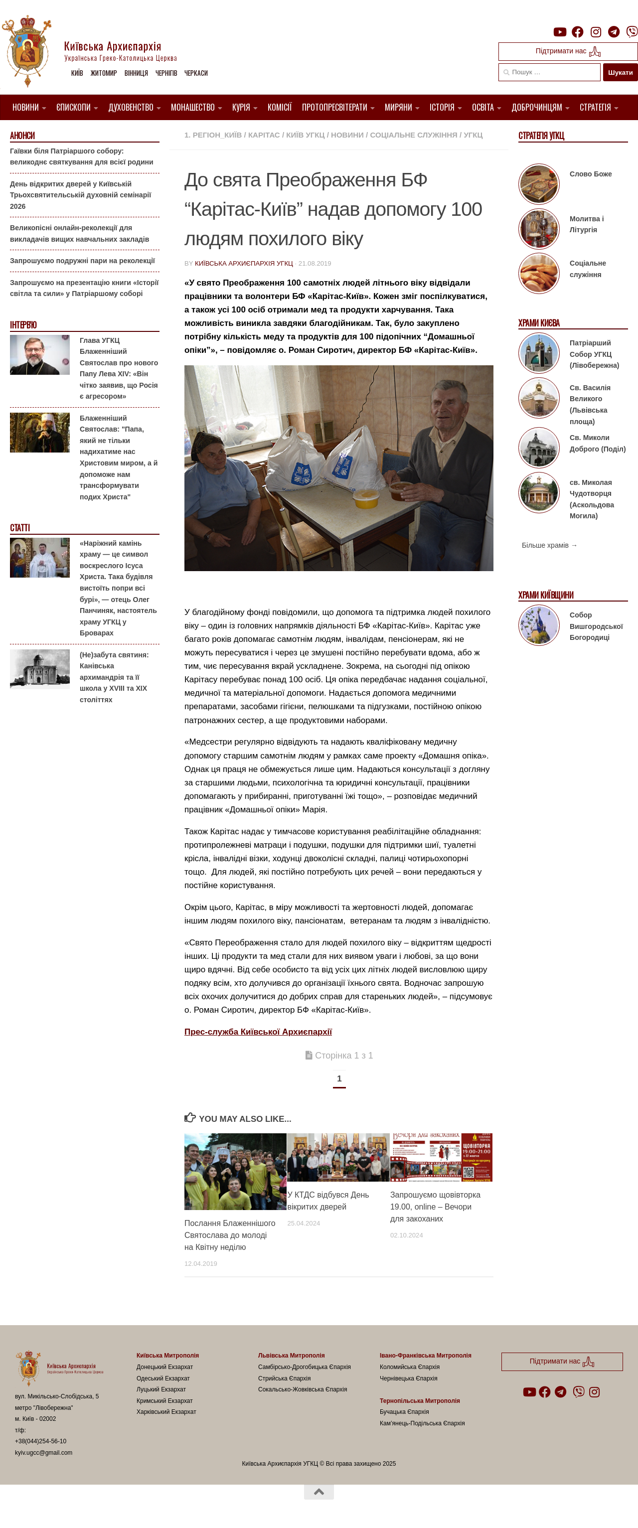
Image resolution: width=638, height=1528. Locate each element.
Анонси (22, 136)
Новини (25, 107)
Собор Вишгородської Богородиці (596, 626)
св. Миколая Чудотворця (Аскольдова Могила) (592, 499)
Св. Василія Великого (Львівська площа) (590, 405)
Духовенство (131, 107)
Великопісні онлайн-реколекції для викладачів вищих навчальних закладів (79, 233)
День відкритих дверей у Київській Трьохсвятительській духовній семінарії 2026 (80, 194)
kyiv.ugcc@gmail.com (43, 1452)
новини (347, 135)
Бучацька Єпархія (404, 1411)
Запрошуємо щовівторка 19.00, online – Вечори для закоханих (435, 1207)
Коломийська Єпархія (410, 1367)
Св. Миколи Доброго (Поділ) (598, 443)
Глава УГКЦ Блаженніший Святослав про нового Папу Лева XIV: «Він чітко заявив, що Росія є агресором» (119, 368)
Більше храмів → (550, 545)
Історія (442, 107)
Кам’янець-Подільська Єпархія (422, 1423)
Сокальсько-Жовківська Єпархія (302, 1389)
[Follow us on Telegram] (614, 32)
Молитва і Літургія (587, 224)
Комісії (280, 107)
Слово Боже (591, 174)
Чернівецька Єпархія (409, 1378)
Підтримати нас (568, 51)
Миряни (398, 107)
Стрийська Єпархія (284, 1378)
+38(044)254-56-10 (40, 1441)
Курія (241, 107)
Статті (19, 528)
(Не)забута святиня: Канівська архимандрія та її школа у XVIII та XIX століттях (114, 676)
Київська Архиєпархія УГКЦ (244, 263)
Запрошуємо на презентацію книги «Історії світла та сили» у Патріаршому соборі (84, 288)
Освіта (483, 107)
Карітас (264, 135)
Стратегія (595, 107)
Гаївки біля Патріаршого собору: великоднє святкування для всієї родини (82, 156)
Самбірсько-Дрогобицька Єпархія (304, 1367)
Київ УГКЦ (305, 135)
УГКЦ (473, 135)
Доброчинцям (536, 107)
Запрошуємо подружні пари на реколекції (82, 261)
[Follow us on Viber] (632, 32)
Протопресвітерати (334, 107)
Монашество (193, 107)
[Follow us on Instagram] (596, 32)
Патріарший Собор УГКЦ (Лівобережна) (594, 354)
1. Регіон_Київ (213, 135)
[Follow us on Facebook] (578, 32)
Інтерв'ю (23, 325)
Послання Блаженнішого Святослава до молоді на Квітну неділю (230, 1235)
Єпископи (73, 107)
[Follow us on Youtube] (559, 32)
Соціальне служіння (413, 135)
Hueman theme (133, 1507)
